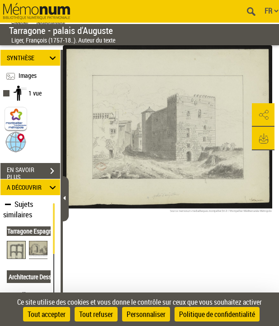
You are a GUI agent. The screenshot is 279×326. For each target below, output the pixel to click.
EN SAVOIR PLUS (33, 172)
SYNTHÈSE (33, 58)
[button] (16, 141)
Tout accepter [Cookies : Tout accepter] (47, 314)
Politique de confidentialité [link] (217, 314)
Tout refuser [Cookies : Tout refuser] (96, 314)
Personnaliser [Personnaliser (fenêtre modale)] (146, 314)
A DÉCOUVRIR (33, 187)
